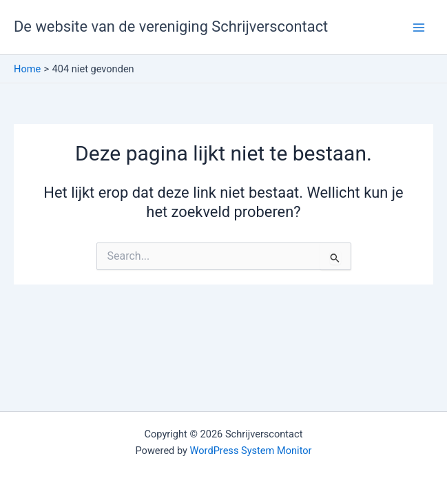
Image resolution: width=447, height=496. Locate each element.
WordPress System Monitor (251, 450)
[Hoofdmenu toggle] (418, 27)
